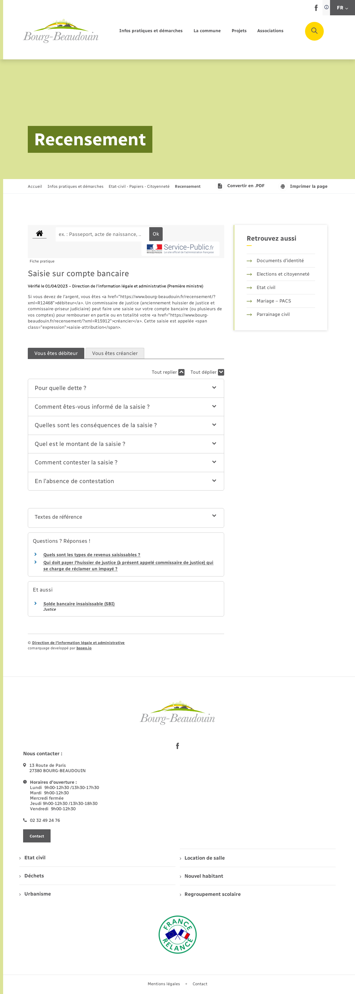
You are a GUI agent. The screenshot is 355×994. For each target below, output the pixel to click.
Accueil (35, 186)
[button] (126, 388)
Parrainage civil (268, 314)
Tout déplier (207, 372)
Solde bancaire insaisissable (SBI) (79, 604)
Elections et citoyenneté (278, 274)
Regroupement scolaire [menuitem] (210, 894)
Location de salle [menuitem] (202, 858)
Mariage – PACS (269, 301)
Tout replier (168, 372)
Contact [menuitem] (200, 984)
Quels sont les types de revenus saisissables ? (91, 554)
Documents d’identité (275, 260)
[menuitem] (151, 31)
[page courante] (187, 186)
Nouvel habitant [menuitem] (201, 876)
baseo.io (83, 648)
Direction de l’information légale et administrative (78, 643)
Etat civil (261, 287)
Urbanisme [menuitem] (35, 894)
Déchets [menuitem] (31, 876)
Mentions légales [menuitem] (164, 984)
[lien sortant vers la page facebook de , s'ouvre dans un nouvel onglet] (316, 9)
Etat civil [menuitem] (32, 858)
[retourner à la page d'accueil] (61, 31)
